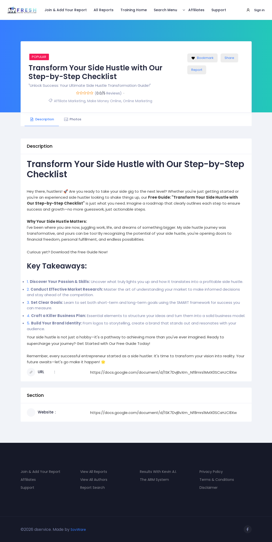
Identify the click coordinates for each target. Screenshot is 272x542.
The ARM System (154, 479)
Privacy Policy (211, 471)
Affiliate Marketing (69, 100)
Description (42, 119)
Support (218, 9)
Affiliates (196, 9)
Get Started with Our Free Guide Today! (113, 343)
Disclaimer (208, 487)
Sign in (259, 10)
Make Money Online (104, 100)
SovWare (78, 529)
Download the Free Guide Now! (79, 252)
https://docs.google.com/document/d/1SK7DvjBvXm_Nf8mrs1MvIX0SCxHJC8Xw (163, 372)
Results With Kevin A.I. (158, 471)
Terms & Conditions (216, 479)
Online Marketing (137, 100)
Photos (72, 119)
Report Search (92, 487)
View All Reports (93, 471)
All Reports (104, 9)
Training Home (133, 9)
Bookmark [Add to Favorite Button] (202, 57)
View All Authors (93, 479)
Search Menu (165, 9)
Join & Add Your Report (65, 9)
